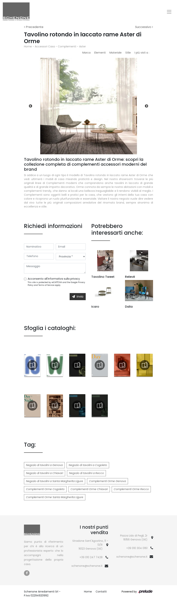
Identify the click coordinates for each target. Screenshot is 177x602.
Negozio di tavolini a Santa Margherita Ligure (54, 481)
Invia (77, 296)
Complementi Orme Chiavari (89, 489)
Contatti (101, 591)
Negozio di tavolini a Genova (44, 465)
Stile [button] (128, 52)
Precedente (33, 27)
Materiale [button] (115, 52)
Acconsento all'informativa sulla (54, 279)
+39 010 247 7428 (91, 557)
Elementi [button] (100, 52)
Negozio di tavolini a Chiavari (44, 473)
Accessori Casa (45, 46)
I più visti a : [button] (142, 52)
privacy (75, 279)
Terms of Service (46, 285)
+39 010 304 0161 (136, 548)
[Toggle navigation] (169, 11)
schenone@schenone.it (87, 566)
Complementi (67, 46)
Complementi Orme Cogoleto (45, 489)
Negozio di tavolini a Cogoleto (88, 465)
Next (146, 106)
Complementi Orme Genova (107, 481)
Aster (82, 46)
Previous (30, 106)
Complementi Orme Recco (131, 489)
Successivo (144, 27)
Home (28, 46)
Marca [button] (86, 52)
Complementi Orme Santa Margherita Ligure (54, 497)
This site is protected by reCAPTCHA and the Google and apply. (56, 284)
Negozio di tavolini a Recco (86, 473)
